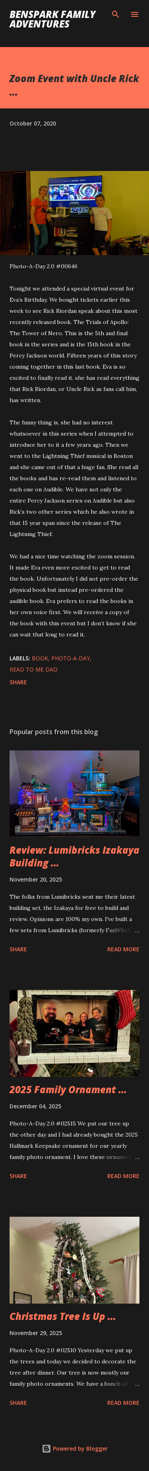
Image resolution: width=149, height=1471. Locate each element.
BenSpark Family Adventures (53, 19)
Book (40, 658)
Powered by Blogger (75, 1448)
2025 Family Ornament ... (68, 1089)
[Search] (115, 14)
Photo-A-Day (70, 658)
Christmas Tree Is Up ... (63, 1316)
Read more (123, 949)
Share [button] (18, 682)
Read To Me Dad (34, 669)
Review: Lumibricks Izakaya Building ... (74, 856)
